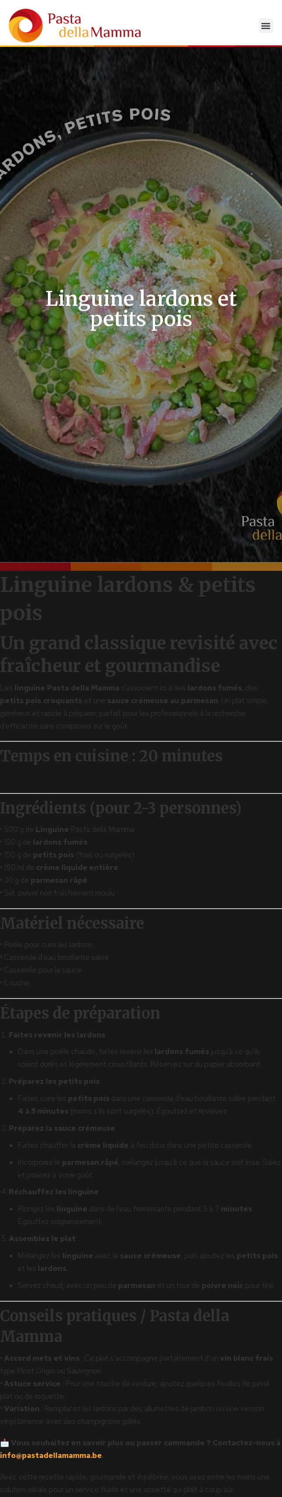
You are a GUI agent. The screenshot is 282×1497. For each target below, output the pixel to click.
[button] (266, 25)
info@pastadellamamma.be (51, 1455)
